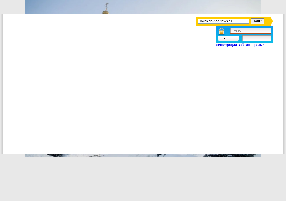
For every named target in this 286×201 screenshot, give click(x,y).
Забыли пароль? (251, 45)
